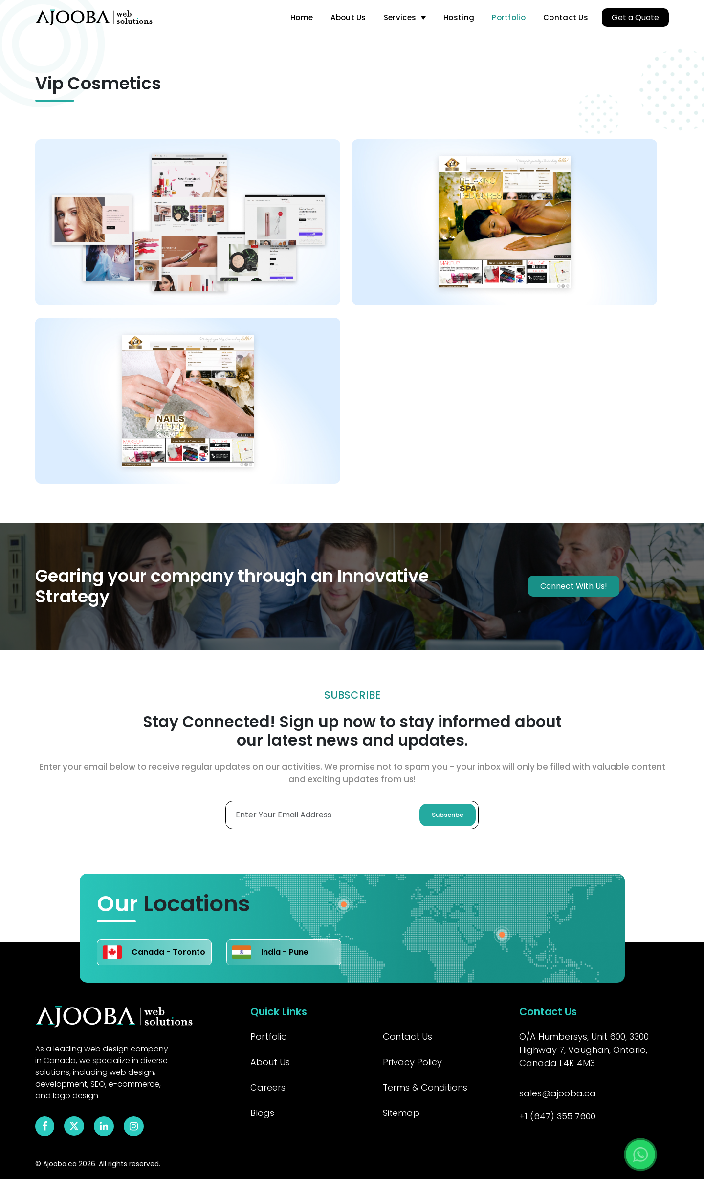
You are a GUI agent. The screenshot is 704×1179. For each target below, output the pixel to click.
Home (301, 17)
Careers (268, 1087)
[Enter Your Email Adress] (352, 815)
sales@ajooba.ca (557, 1093)
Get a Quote (635, 17)
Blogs (262, 1113)
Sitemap (401, 1113)
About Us (348, 17)
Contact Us (565, 17)
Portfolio (509, 17)
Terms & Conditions (425, 1087)
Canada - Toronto (153, 952)
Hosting (458, 17)
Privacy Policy (412, 1062)
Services (400, 17)
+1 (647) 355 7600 (557, 1116)
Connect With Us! (573, 586)
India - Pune (270, 952)
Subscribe (447, 814)
